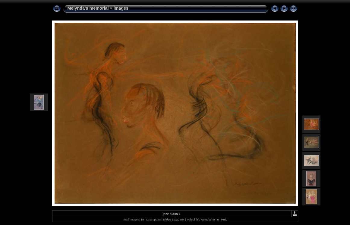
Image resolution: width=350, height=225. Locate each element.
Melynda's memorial (88, 8)
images (121, 8)
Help (224, 219)
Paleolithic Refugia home (203, 219)
